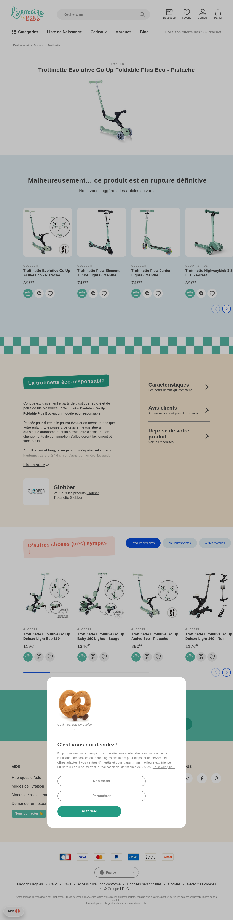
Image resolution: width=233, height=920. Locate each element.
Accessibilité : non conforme (99, 888)
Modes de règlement (29, 799)
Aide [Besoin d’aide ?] (14, 911)
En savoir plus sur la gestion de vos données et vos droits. (116, 907)
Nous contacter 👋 (29, 817)
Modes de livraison (28, 790)
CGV (53, 888)
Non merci (81, 794)
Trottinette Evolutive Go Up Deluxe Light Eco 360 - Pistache (46, 641)
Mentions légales (30, 888)
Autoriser (81, 811)
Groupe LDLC (118, 893)
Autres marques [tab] (215, 545)
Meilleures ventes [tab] (180, 545)
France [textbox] (111, 876)
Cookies (174, 888)
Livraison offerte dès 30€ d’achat (193, 32)
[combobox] (116, 876)
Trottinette (54, 45)
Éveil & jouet (21, 45)
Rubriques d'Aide (26, 782)
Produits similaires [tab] (143, 545)
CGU (67, 888)
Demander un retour (29, 807)
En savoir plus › (164, 779)
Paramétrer (133, 794)
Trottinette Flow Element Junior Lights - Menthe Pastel (98, 275)
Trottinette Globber (68, 500)
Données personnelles (144, 888)
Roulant (38, 45)
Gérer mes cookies (201, 888)
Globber (117, 63)
